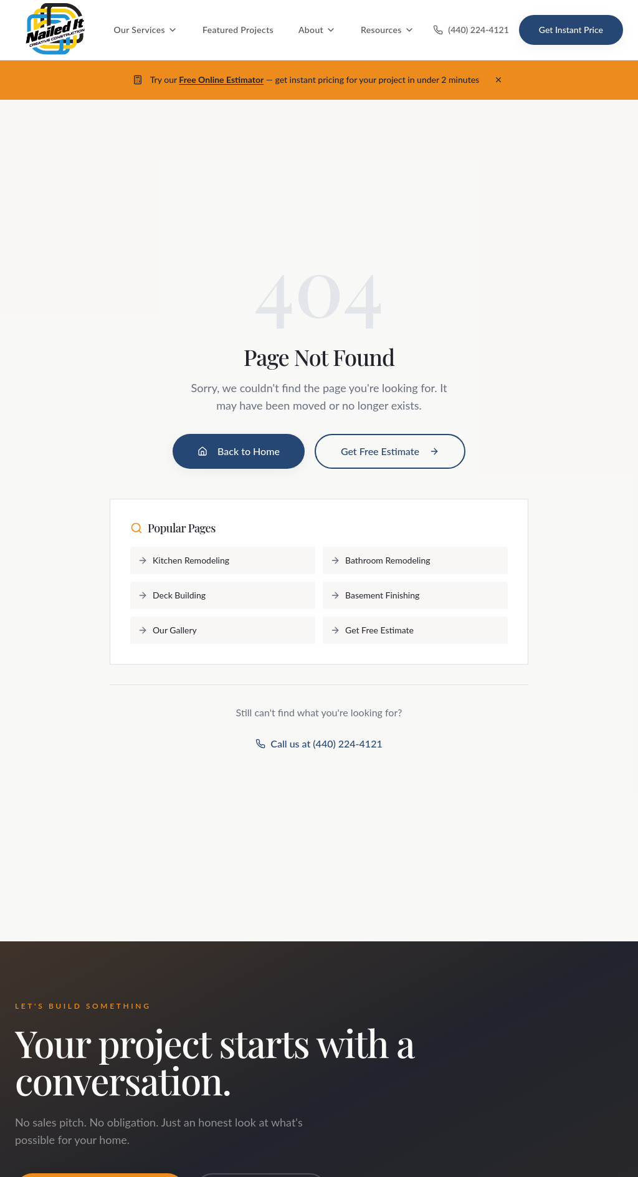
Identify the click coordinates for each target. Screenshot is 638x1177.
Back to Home (239, 451)
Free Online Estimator (221, 79)
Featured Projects (238, 29)
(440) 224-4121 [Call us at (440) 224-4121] (471, 29)
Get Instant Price (571, 29)
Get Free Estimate (390, 451)
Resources (387, 29)
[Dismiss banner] (498, 80)
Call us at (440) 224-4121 (318, 743)
